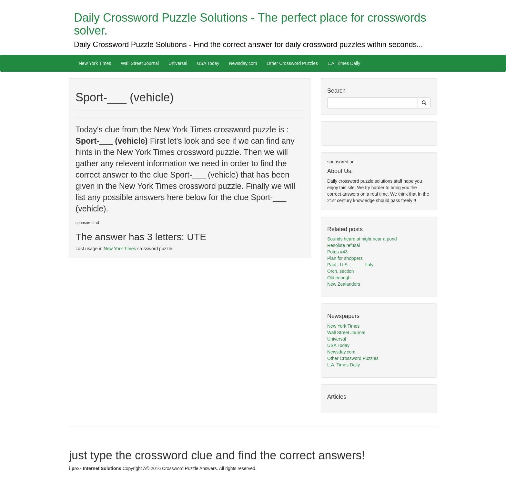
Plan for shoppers (345, 258)
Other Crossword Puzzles (292, 63)
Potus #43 (337, 251)
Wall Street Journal (140, 63)
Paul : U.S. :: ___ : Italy (350, 264)
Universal (177, 63)
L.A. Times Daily (344, 63)
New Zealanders (343, 284)
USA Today (208, 63)
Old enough (338, 277)
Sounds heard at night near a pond (362, 238)
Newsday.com (243, 63)
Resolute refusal (343, 245)
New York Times (95, 63)
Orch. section (340, 271)
